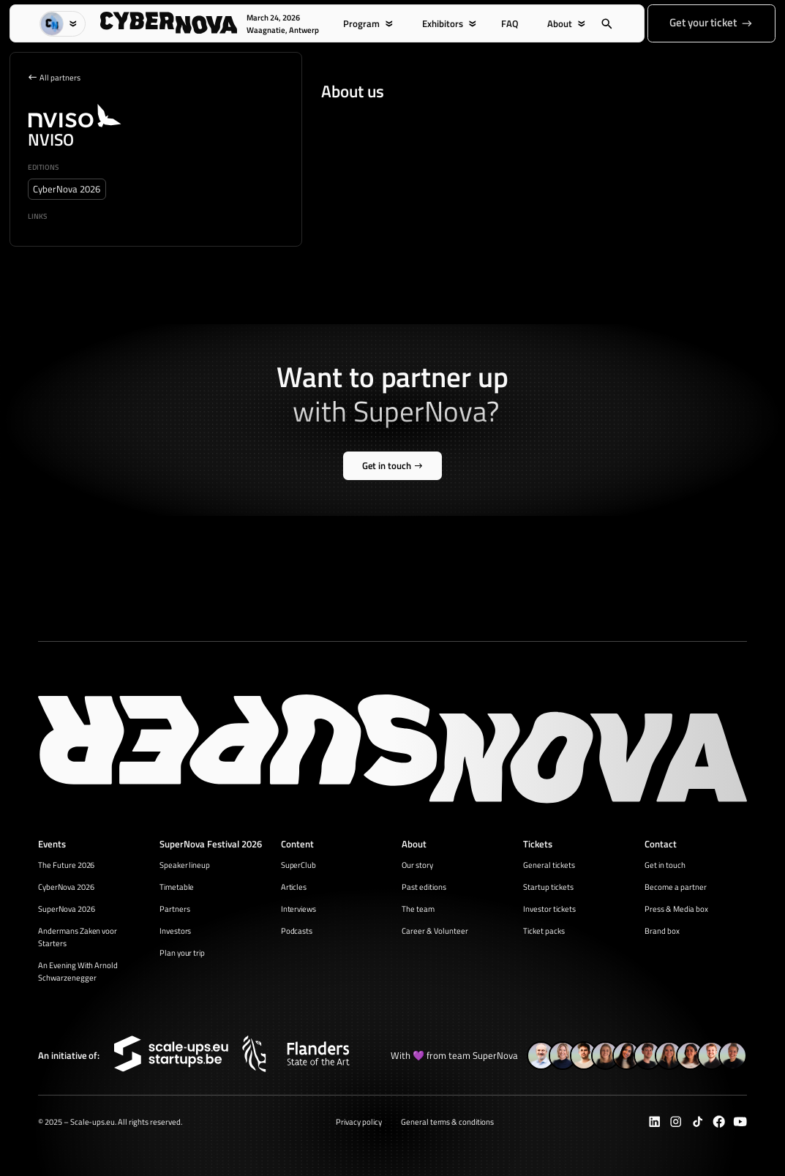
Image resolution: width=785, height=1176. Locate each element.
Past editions (424, 886)
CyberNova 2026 (66, 886)
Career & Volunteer (435, 930)
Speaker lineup (185, 864)
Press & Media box (676, 908)
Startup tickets (548, 886)
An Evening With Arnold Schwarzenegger (78, 971)
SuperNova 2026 (66, 908)
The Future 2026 (66, 864)
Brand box (662, 930)
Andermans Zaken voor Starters (78, 936)
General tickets (549, 864)
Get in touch (665, 864)
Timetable (177, 886)
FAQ (510, 24)
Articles (294, 886)
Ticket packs (544, 930)
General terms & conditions (447, 1121)
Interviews (299, 908)
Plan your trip (182, 952)
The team (418, 908)
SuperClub (299, 864)
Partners (174, 908)
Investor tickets (549, 908)
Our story (417, 864)
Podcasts (297, 930)
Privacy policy (359, 1121)
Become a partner (676, 886)
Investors (175, 930)
